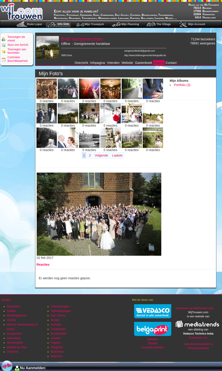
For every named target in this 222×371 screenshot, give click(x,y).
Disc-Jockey (58, 315)
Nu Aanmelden (32, 368)
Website (127, 63)
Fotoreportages (60, 306)
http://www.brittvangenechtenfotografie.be (145, 55)
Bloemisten (57, 351)
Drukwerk (12, 351)
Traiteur (11, 311)
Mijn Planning (130, 24)
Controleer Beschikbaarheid (17, 59)
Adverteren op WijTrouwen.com (195, 308)
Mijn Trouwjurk (94, 24)
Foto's (159, 63)
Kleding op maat (17, 347)
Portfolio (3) (182, 85)
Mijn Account (196, 24)
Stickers (153, 343)
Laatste (117, 155)
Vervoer (11, 320)
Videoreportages (61, 311)
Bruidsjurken (14, 333)
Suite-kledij (13, 338)
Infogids (6, 299)
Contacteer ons (198, 337)
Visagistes (57, 347)
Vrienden (113, 63)
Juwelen (56, 338)
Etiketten (152, 339)
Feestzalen (13, 306)
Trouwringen (58, 329)
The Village (164, 24)
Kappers (56, 342)
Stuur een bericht (17, 44)
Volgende (101, 155)
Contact (171, 63)
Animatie (56, 324)
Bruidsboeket (59, 333)
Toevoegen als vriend (16, 38)
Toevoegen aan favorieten (16, 51)
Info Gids (63, 24)
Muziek (55, 320)
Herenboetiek (15, 342)
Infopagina (97, 63)
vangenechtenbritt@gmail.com (139, 51)
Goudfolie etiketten (152, 347)
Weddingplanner (17, 315)
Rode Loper (34, 24)
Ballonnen (57, 356)
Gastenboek (143, 63)
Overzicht (81, 63)
